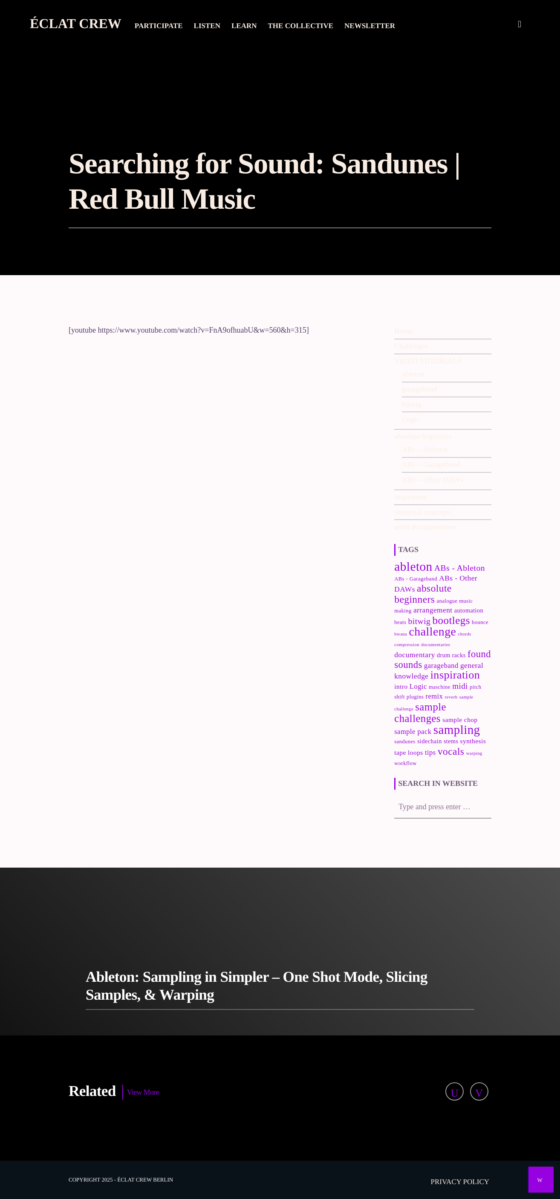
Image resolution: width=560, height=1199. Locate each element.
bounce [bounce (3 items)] (480, 622)
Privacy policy (460, 1182)
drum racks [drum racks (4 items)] (451, 655)
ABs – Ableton (424, 450)
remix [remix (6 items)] (434, 696)
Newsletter (369, 26)
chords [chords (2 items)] (464, 634)
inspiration (410, 497)
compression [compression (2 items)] (406, 644)
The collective (301, 26)
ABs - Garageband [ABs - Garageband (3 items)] (415, 579)
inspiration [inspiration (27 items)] (455, 675)
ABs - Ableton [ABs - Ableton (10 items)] (459, 568)
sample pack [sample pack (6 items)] (412, 731)
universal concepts (422, 512)
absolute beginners (423, 436)
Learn (244, 26)
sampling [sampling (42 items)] (456, 729)
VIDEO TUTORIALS (428, 361)
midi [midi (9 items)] (460, 685)
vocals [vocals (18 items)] (451, 751)
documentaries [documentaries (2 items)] (435, 644)
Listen (207, 26)
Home (403, 331)
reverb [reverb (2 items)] (451, 697)
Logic (411, 419)
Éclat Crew (75, 23)
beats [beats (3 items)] (400, 622)
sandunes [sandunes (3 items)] (405, 742)
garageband (419, 389)
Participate (159, 26)
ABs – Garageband (431, 464)
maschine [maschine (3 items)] (439, 687)
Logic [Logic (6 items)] (418, 686)
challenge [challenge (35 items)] (432, 631)
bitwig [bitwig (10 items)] (419, 621)
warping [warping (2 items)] (474, 753)
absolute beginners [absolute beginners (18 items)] (422, 594)
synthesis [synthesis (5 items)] (473, 741)
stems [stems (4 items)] (451, 741)
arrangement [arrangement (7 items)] (433, 610)
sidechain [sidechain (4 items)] (429, 741)
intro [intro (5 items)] (400, 686)
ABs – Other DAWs (432, 480)
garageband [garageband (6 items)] (441, 665)
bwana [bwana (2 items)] (400, 634)
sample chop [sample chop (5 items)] (460, 719)
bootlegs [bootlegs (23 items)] (451, 620)
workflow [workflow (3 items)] (405, 763)
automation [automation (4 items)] (468, 610)
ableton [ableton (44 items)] (413, 566)
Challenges (411, 346)
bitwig (411, 404)
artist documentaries (425, 527)
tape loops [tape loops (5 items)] (408, 752)
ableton (413, 374)
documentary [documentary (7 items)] (414, 655)
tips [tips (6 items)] (430, 752)
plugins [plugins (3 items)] (415, 697)
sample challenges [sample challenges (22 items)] (420, 713)
